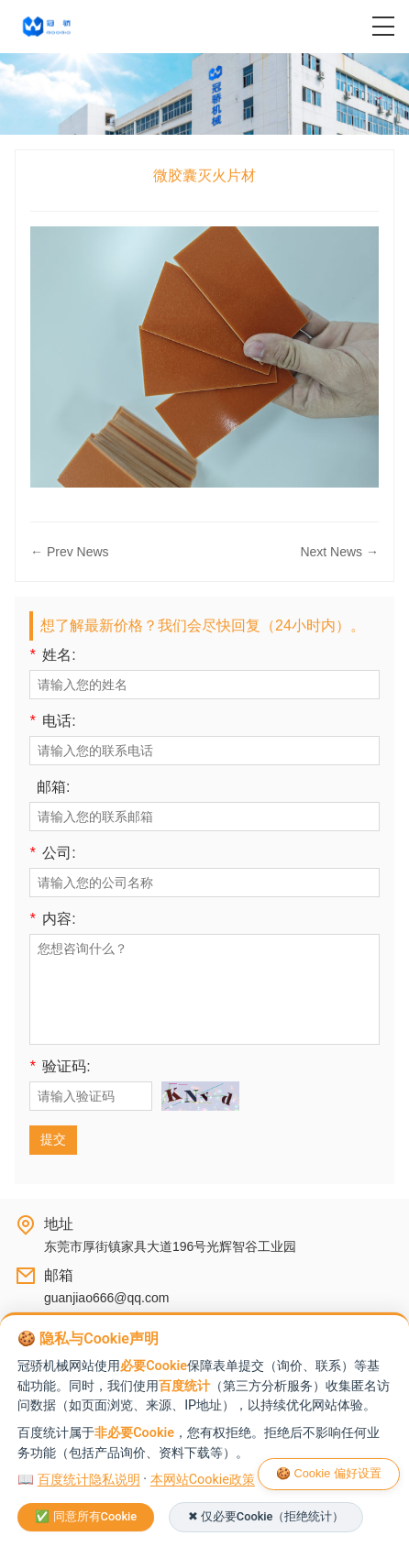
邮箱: (53, 787)
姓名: (52, 655)
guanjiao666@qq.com (106, 1297)
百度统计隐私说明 (89, 1479)
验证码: (60, 1066)
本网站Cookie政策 (202, 1479)
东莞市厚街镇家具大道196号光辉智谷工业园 (170, 1246)
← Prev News (69, 551)
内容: (52, 919)
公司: (52, 853)
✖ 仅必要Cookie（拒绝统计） (266, 1516)
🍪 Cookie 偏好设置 (328, 1473)
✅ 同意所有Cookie (86, 1516)
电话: (52, 721)
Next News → (339, 551)
